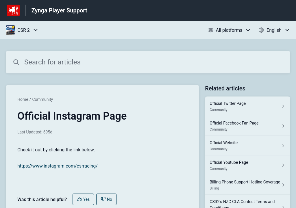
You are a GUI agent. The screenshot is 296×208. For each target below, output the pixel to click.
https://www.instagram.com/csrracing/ (57, 166)
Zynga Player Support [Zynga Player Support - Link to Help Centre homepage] (59, 10)
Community (42, 99)
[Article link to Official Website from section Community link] (247, 145)
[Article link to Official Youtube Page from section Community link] (247, 165)
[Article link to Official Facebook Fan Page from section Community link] (247, 126)
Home (22, 99)
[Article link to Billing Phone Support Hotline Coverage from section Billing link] (247, 185)
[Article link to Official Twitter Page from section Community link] (247, 106)
